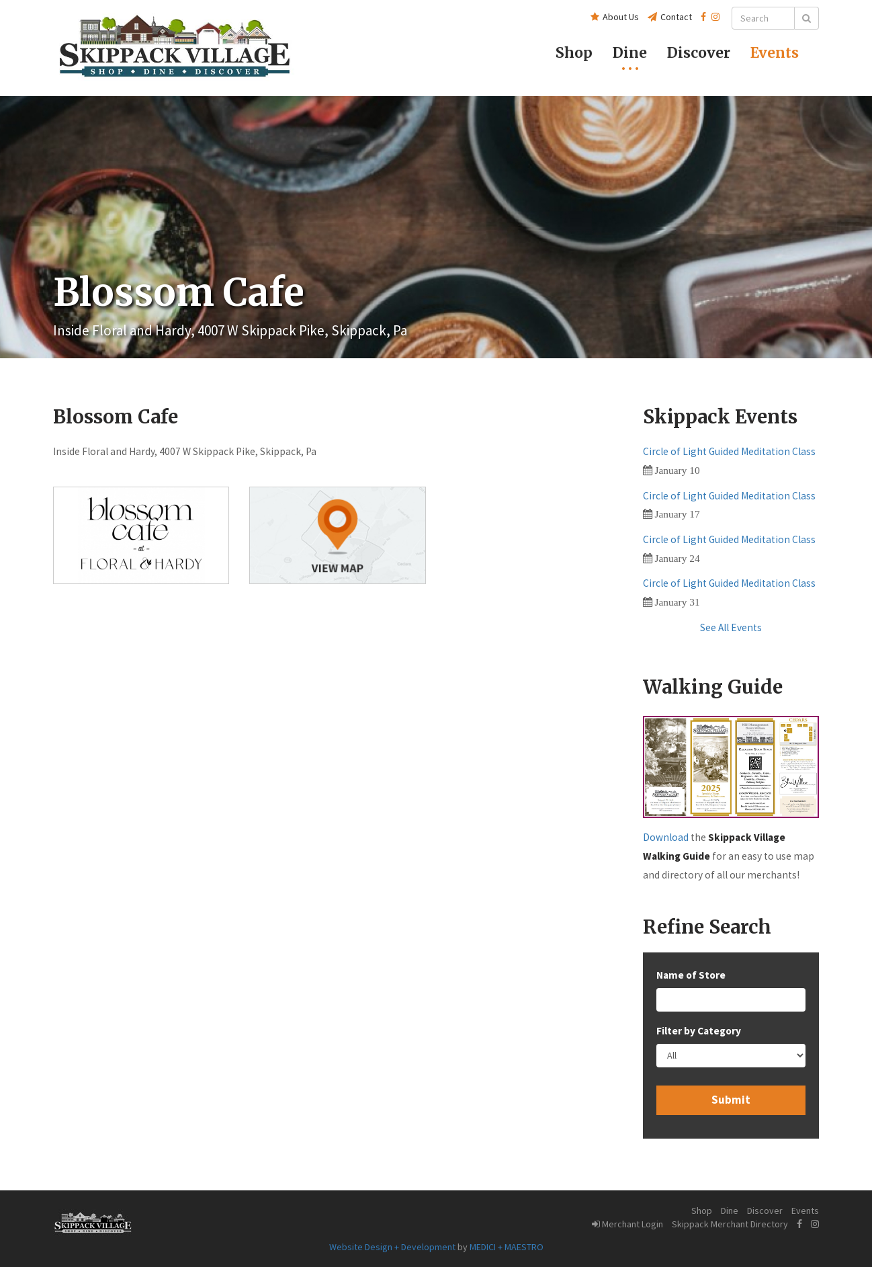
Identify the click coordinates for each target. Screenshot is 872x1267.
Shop (574, 53)
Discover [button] (698, 53)
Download (666, 837)
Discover (765, 1210)
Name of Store (691, 975)
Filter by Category (698, 1030)
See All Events (731, 627)
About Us (615, 17)
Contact (670, 17)
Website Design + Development (392, 1247)
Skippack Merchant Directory (730, 1224)
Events (774, 53)
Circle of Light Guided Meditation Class (729, 451)
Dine (630, 53)
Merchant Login (627, 1224)
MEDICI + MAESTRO (506, 1247)
